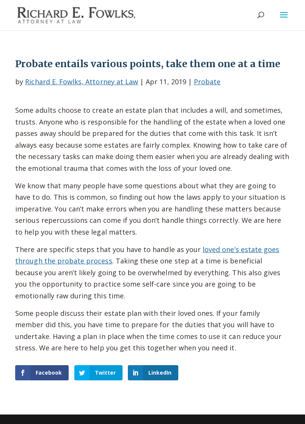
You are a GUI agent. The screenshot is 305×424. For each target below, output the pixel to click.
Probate (207, 81)
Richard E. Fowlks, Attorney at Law (81, 81)
